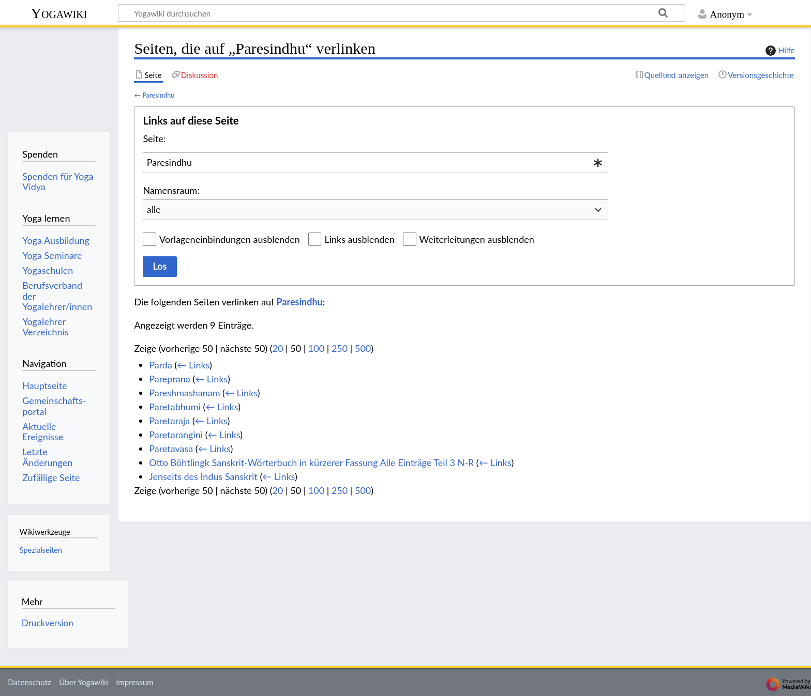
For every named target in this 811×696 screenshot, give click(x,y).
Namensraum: (171, 190)
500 (363, 348)
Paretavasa (171, 448)
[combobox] (375, 162)
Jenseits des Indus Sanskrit (203, 476)
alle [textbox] (154, 209)
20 (278, 348)
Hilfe (779, 50)
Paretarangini (176, 434)
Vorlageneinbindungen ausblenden (229, 239)
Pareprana (169, 378)
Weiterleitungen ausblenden (476, 239)
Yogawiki (59, 13)
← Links (193, 364)
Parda (160, 364)
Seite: (154, 138)
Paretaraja (169, 420)
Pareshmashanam (184, 392)
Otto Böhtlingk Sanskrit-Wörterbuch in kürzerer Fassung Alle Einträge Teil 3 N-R (311, 462)
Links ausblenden (359, 239)
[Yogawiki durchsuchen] (401, 13)
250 (340, 348)
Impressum (135, 682)
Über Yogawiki (83, 682)
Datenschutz (29, 682)
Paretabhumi (175, 406)
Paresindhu (158, 95)
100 (316, 348)
